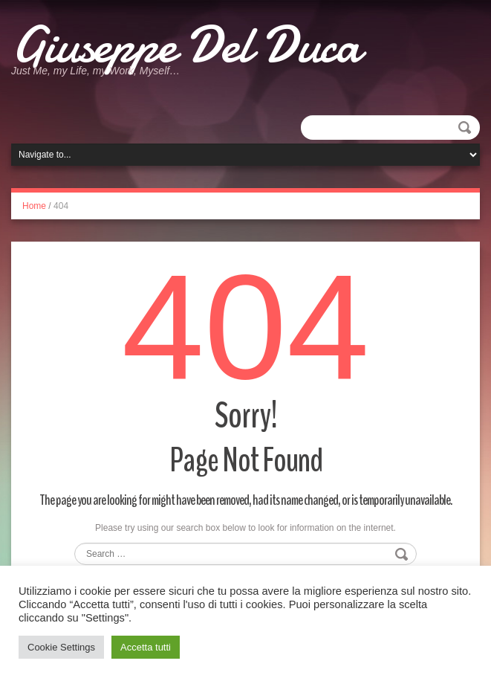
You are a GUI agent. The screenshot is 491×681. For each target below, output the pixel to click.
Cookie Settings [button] (61, 647)
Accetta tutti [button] (145, 647)
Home (34, 206)
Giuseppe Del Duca (185, 45)
